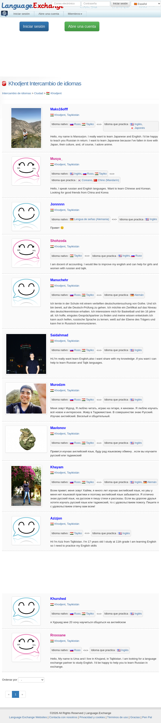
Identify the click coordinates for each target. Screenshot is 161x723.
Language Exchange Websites (28, 717)
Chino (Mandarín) (106, 180)
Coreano (85, 180)
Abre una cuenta (49, 13)
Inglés (136, 124)
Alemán (137, 294)
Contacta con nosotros (63, 717)
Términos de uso (117, 717)
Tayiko (88, 124)
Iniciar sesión (21, 13)
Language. (32, 6)
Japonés (137, 127)
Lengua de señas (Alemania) (89, 219)
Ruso (75, 124)
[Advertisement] (78, 572)
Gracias (135, 717)
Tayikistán (73, 114)
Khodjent (60, 114)
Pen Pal (147, 717)
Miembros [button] (75, 13)
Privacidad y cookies (92, 717)
